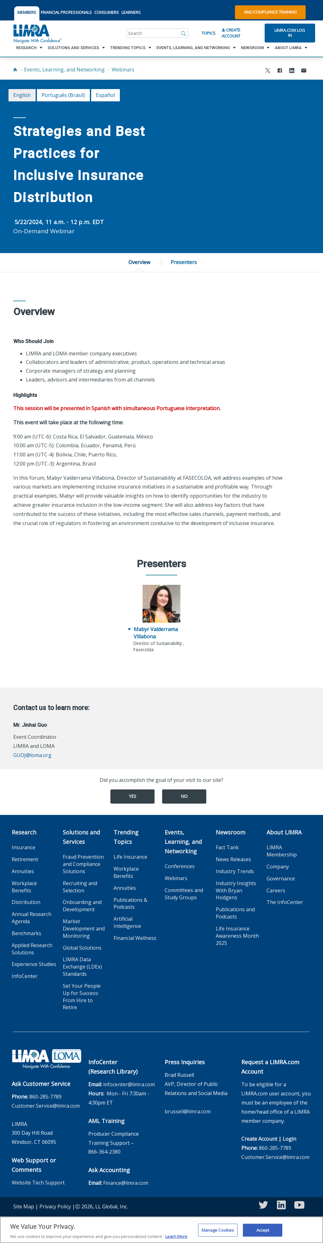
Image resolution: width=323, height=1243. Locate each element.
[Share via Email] (304, 71)
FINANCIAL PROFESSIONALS (66, 12)
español (105, 95)
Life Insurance (130, 856)
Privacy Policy (55, 1206)
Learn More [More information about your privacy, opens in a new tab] (176, 1239)
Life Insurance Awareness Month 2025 (237, 935)
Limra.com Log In (289, 32)
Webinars (123, 69)
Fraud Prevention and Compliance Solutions (83, 864)
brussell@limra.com (188, 1111)
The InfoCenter (285, 902)
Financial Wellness (135, 938)
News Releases (233, 859)
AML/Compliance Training (270, 12)
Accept (262, 1233)
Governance (281, 878)
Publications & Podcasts (130, 903)
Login (289, 1138)
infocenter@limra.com (129, 1084)
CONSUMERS (106, 12)
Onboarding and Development (82, 906)
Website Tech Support (38, 1182)
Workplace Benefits (24, 887)
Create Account (231, 33)
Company (278, 866)
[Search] (183, 33)
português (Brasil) (63, 95)
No (184, 796)
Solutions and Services (81, 836)
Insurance (23, 847)
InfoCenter (25, 976)
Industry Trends (235, 871)
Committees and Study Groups (184, 894)
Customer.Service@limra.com (46, 1105)
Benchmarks (26, 933)
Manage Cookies (218, 1233)
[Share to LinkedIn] (292, 71)
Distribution (26, 902)
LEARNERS (131, 12)
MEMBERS (26, 12)
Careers (276, 890)
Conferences (180, 866)
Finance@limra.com (125, 1182)
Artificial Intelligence (127, 922)
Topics (208, 33)
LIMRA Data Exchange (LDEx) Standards (82, 966)
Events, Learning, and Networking (64, 69)
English (22, 95)
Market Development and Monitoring (84, 928)
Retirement (25, 859)
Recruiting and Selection (80, 887)
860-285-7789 (45, 1096)
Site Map (23, 1206)
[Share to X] (268, 71)
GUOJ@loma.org (32, 755)
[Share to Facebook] (280, 71)
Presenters (184, 262)
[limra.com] (37, 33)
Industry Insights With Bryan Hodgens (236, 890)
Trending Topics (126, 836)
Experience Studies (34, 964)
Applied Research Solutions (32, 949)
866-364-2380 (104, 1151)
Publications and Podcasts (235, 913)
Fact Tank (227, 847)
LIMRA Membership (282, 851)
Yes (132, 796)
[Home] (15, 69)
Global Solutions (82, 947)
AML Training (106, 1121)
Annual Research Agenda (31, 918)
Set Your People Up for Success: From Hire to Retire (82, 996)
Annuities (23, 871)
